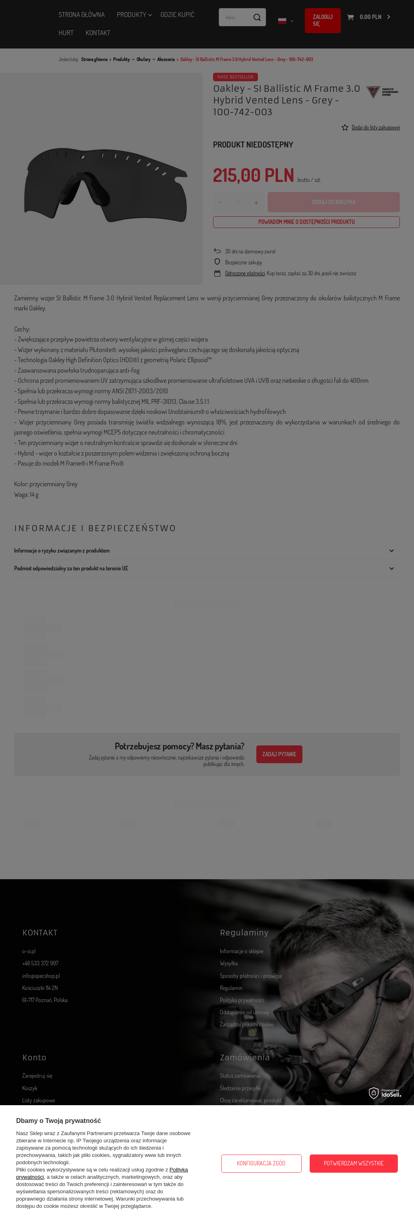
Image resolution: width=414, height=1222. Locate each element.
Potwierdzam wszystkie (354, 1163)
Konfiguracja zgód (261, 1163)
